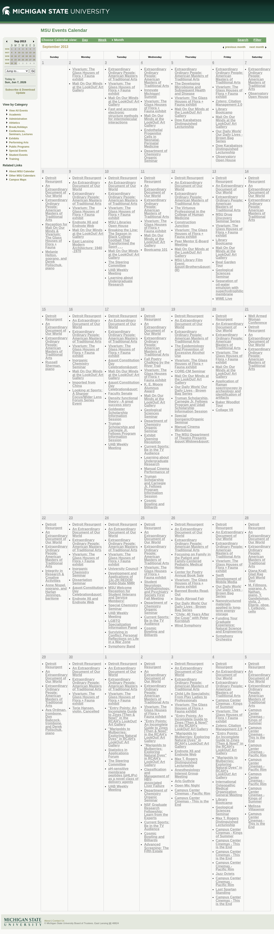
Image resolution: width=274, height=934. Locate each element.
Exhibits (14, 138)
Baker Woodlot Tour (228, 403)
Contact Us (58, 920)
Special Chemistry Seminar (123, 607)
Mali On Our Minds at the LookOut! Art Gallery (87, 86)
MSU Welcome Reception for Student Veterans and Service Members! (122, 594)
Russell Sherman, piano (53, 365)
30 (15, 63)
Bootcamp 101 (155, 249)
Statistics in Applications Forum (118, 753)
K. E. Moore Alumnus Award (153, 387)
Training (14, 158)
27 (30, 59)
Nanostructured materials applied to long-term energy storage (228, 607)
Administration (18, 118)
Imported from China (84, 384)
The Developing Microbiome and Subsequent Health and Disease (190, 88)
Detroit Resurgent (53, 179)
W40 (7, 63)
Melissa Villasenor (256, 807)
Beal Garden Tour (226, 263)
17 (19, 56)
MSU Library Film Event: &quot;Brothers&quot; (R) (193, 265)
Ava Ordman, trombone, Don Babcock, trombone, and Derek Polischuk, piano (55, 721)
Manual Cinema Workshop (187, 428)
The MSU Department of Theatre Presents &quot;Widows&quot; (192, 438)
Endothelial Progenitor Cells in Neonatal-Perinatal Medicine (153, 138)
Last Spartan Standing (226, 891)
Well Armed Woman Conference (257, 319)
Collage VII (224, 410)
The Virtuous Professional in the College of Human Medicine (190, 213)
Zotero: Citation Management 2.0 (229, 103)
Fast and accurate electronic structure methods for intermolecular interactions (123, 115)
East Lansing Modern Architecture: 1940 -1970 (87, 246)
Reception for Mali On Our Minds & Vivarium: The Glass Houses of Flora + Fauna (56, 235)
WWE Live (224, 298)
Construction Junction (185, 224)
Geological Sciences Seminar (224, 273)
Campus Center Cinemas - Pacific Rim (192, 792)
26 (27, 59)
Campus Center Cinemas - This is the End (192, 801)
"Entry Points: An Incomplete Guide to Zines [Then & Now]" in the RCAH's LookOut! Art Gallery (122, 716)
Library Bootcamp (224, 110)
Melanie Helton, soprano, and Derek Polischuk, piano (56, 260)
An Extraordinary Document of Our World (56, 191)
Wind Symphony (188, 625)
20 (30, 56)
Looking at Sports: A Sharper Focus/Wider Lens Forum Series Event (87, 396)
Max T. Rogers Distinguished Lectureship (186, 762)
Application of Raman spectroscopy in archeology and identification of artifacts (229, 389)
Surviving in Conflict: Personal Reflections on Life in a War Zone (123, 637)
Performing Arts (18, 142)
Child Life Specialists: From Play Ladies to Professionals (192, 697)
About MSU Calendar (21, 171)
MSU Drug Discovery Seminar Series (228, 217)
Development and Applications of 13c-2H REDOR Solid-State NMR (122, 578)
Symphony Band (121, 646)
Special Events (18, 150)
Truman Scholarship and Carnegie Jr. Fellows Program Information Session (122, 431)
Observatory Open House (226, 158)
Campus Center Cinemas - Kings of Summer (229, 703)
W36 (7, 49)
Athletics (14, 122)
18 (23, 56)
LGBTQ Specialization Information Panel (122, 624)
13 (30, 52)
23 (15, 59)
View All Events (18, 110)
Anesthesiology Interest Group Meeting (187, 773)
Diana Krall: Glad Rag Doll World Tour (257, 576)
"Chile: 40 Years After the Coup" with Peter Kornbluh (192, 617)
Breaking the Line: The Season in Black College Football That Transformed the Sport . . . (123, 238)
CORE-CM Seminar (190, 371)
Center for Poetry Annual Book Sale (189, 573)
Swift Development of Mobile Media (228, 578)
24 (19, 59)
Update (20, 92)
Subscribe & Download (20, 89)
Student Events (18, 154)
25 (23, 59)
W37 (7, 52)
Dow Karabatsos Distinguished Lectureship (188, 123)
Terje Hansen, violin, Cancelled (85, 709)
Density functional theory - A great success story (123, 401)
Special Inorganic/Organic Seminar (189, 419)
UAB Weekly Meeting (118, 271)
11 (23, 52)
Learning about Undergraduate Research (120, 281)
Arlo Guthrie (184, 781)
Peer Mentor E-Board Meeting (192, 243)
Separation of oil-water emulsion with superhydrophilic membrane (229, 287)
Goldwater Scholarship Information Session (118, 414)
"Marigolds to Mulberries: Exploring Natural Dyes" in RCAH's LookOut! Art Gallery (122, 737)
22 (12, 59)
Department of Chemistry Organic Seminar (155, 156)
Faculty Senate (120, 393)
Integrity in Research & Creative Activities (54, 576)
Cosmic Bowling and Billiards (154, 503)
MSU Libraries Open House (119, 224)
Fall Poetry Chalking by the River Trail (156, 362)
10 (19, 52)
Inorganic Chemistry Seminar (80, 363)
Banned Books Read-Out (192, 592)
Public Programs (19, 146)
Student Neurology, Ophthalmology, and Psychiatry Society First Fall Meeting (157, 590)
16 (15, 56)
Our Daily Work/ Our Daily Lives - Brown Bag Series (229, 136)
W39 (7, 59)
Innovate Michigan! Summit (152, 93)
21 (34, 56)
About (47, 920)
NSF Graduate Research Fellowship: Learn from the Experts (156, 811)
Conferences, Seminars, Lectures (21, 133)
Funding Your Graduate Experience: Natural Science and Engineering (229, 624)
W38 (7, 56)
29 (12, 63)
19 (27, 56)
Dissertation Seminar (82, 581)
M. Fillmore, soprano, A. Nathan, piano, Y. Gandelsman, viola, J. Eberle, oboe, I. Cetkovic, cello (259, 598)
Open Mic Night (187, 785)
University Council (123, 568)
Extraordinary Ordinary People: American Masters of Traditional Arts (123, 74)
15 (12, 56)
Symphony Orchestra (224, 637)
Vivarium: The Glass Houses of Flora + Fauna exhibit (85, 74)
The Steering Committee (118, 263)
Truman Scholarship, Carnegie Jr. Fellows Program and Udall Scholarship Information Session (191, 404)
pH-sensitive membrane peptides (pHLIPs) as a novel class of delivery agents (123, 775)
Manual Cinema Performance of (156, 470)
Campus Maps (17, 179)
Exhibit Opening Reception (152, 438)
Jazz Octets (225, 874)
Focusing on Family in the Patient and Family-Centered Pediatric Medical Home (193, 560)
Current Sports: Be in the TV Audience (156, 449)
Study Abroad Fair (189, 598)
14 (34, 52)
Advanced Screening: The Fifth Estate (156, 847)
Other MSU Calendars (22, 175)
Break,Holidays (18, 127)
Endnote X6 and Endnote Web (85, 224)
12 (27, 52)
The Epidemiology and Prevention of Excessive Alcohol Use (189, 351)
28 (34, 59)
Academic (15, 114)
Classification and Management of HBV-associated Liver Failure (156, 777)
